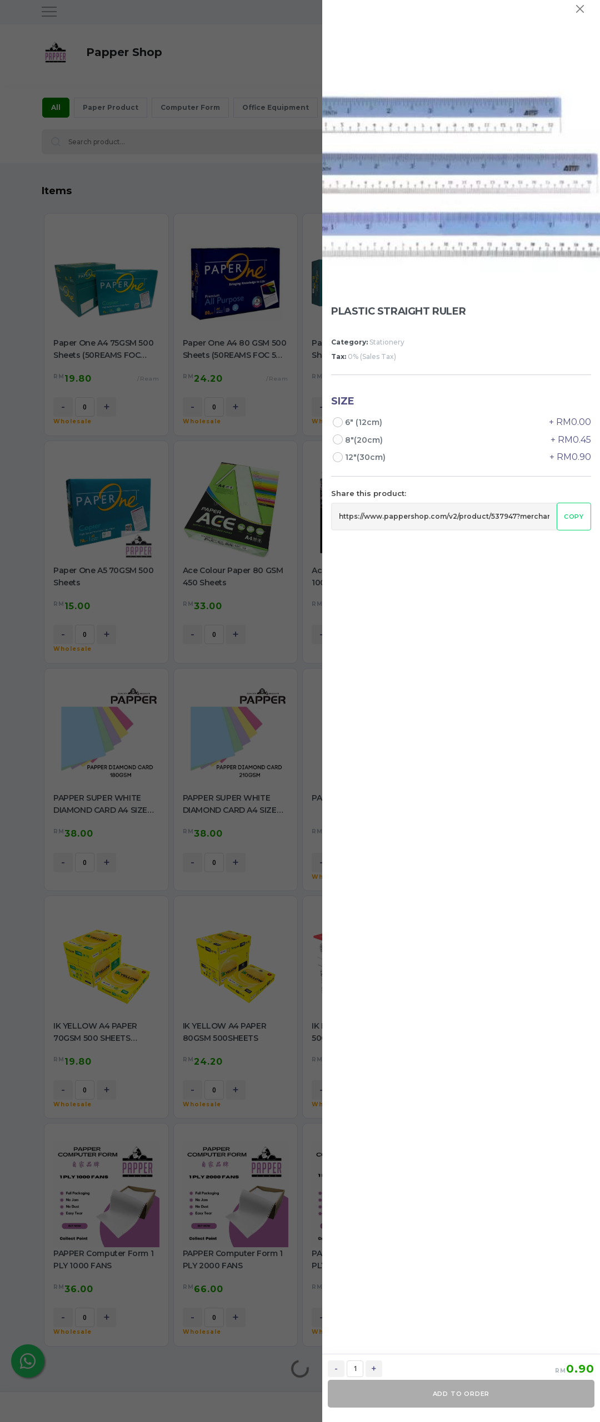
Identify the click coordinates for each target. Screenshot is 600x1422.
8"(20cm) (365, 440)
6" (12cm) (364, 422)
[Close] (580, 9)
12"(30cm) (366, 457)
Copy (574, 516)
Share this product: (368, 493)
